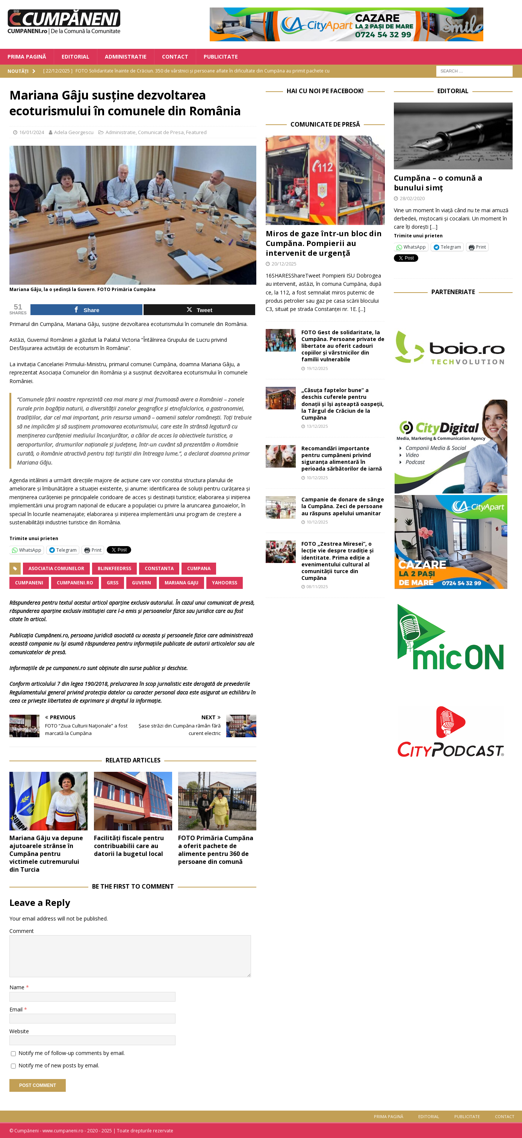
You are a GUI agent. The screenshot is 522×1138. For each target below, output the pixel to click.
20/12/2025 (284, 263)
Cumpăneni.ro (51, 635)
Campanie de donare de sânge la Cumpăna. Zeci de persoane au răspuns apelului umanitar (342, 506)
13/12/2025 (317, 426)
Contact (175, 56)
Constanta (159, 568)
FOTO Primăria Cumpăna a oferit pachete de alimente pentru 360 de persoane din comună (215, 849)
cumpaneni (29, 583)
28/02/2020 (412, 198)
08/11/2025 (317, 586)
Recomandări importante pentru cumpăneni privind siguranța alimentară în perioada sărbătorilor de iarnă (341, 458)
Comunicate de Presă (325, 124)
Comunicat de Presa (161, 132)
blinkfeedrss (114, 568)
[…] (433, 226)
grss (112, 583)
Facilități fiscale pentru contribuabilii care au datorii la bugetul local (129, 846)
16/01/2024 (31, 132)
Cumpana (198, 568)
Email (16, 1009)
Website (19, 1031)
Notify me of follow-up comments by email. (71, 1052)
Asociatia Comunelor (56, 568)
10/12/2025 (317, 477)
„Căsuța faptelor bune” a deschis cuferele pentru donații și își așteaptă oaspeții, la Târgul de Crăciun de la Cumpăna (342, 403)
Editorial (75, 56)
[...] (362, 308)
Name (17, 987)
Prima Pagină (27, 56)
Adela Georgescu (74, 132)
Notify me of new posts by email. (58, 1065)
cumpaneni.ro (75, 583)
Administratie (126, 56)
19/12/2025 (317, 368)
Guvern (141, 583)
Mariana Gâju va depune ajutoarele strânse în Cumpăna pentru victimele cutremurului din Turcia (46, 853)
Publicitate (221, 56)
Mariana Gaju (181, 583)
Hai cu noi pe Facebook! (325, 91)
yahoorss (224, 583)
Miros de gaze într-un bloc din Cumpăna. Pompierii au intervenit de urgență (324, 243)
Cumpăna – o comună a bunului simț (438, 183)
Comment (21, 930)
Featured (196, 132)
